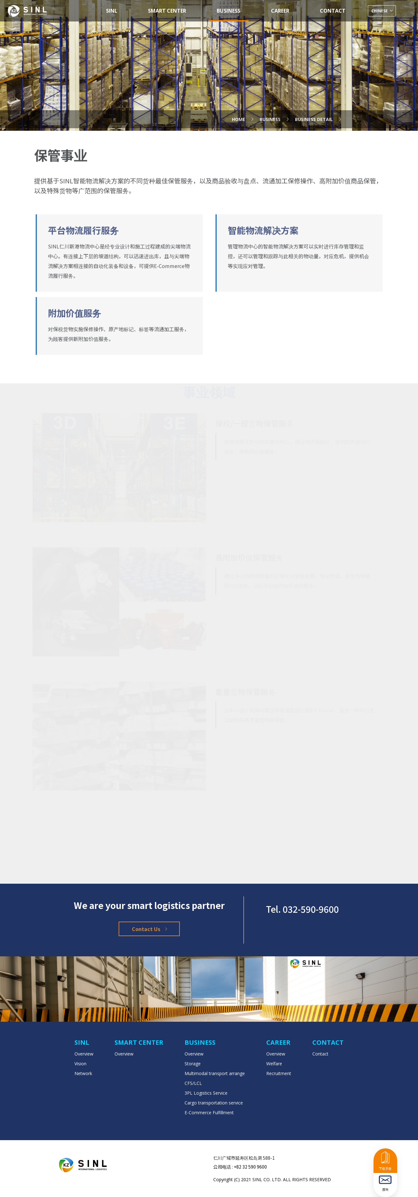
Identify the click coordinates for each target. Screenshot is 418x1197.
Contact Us (149, 929)
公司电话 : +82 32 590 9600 (240, 1167)
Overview (83, 1054)
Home (238, 108)
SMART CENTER (167, 10)
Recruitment (278, 1073)
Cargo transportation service (214, 1103)
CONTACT (332, 10)
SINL (111, 10)
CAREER (280, 10)
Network (83, 1073)
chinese (380, 11)
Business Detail (314, 108)
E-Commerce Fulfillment (209, 1113)
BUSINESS (228, 10)
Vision (80, 1064)
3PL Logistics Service (206, 1093)
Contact (320, 1054)
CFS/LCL (193, 1083)
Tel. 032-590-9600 (302, 909)
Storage (193, 1064)
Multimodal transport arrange (215, 1073)
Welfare (274, 1064)
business (270, 108)
